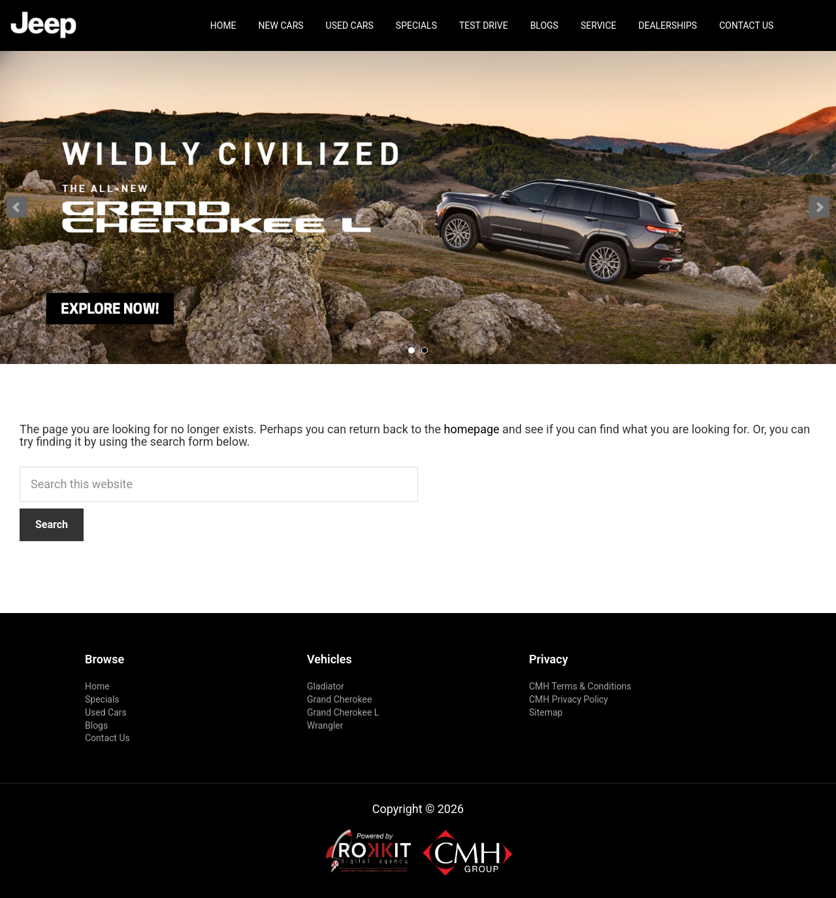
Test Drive (483, 25)
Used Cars (350, 25)
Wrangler (325, 725)
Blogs (544, 25)
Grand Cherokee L (343, 712)
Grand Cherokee (339, 699)
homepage (472, 429)
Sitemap (545, 712)
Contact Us (746, 25)
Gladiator (325, 686)
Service (599, 25)
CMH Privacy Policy (568, 699)
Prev (17, 207)
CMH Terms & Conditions (580, 686)
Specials (416, 25)
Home (223, 25)
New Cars (281, 25)
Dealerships (668, 25)
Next (819, 207)
